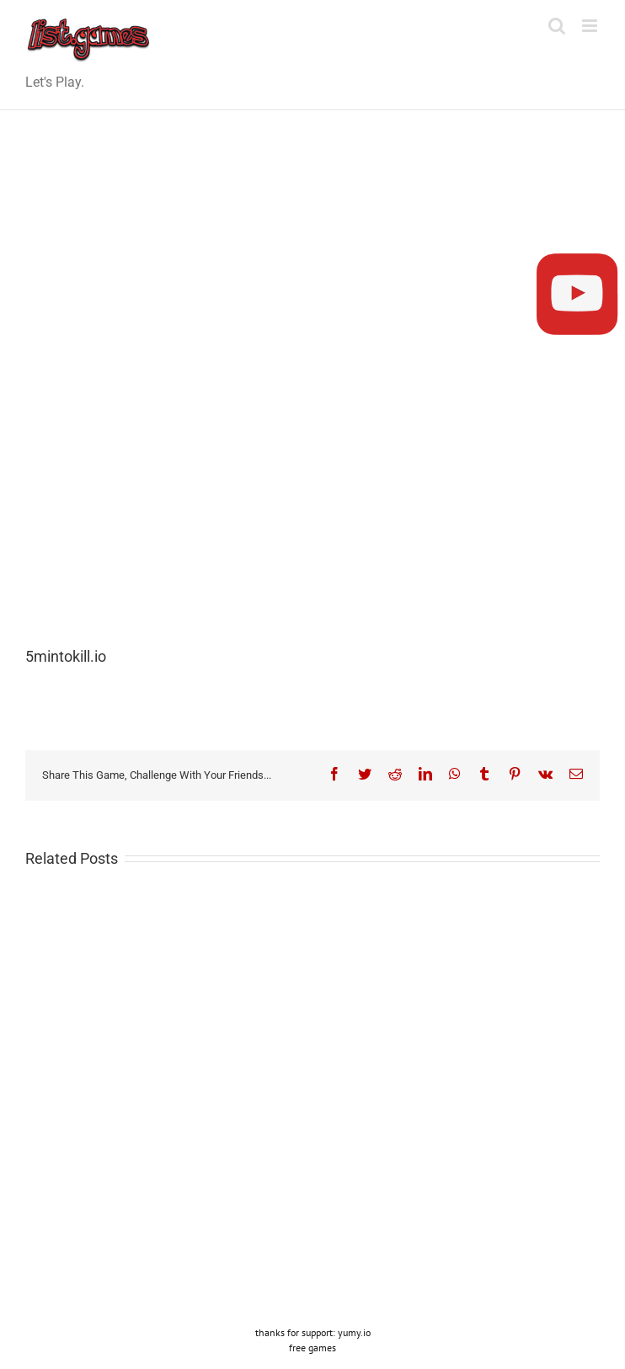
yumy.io (354, 1332)
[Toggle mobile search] (556, 26)
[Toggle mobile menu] (591, 26)
